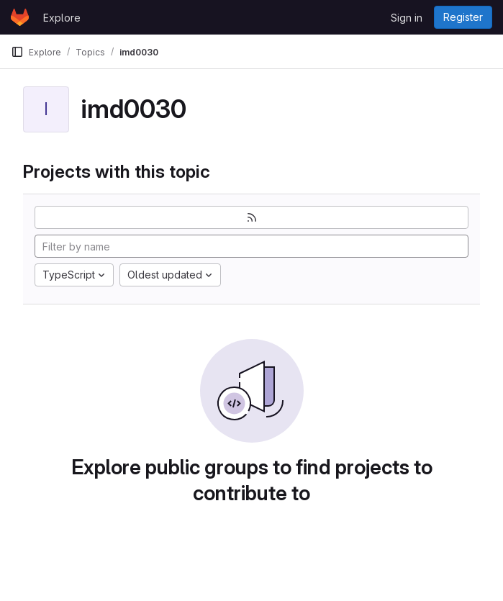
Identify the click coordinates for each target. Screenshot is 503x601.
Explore (62, 18)
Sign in (406, 18)
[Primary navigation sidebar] (17, 51)
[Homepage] (20, 17)
